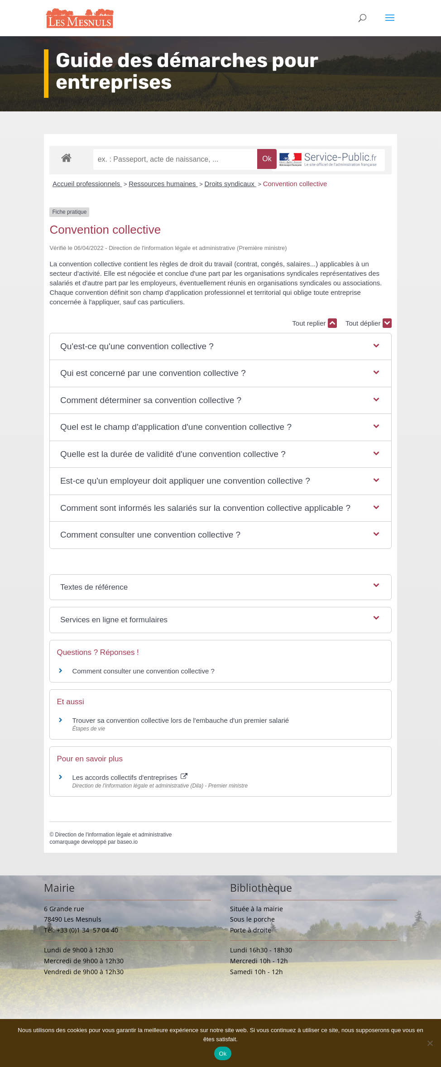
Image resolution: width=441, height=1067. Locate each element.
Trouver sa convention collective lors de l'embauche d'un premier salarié (180, 720)
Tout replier (314, 323)
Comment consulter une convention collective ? (143, 671)
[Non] (429, 1043)
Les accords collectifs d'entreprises (129, 777)
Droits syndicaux (230, 183)
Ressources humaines (163, 183)
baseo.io (127, 842)
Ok (222, 1053)
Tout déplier (368, 323)
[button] (220, 346)
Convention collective (295, 183)
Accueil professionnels (87, 183)
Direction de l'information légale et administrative (113, 834)
